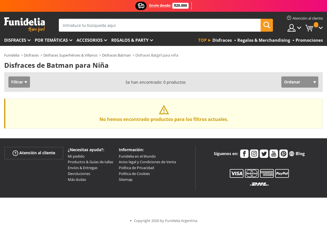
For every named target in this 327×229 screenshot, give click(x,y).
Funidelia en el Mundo (137, 156)
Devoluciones (79, 173)
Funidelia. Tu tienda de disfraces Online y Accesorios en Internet (24, 24)
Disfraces (15, 40)
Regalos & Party (130, 40)
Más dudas (77, 179)
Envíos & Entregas (83, 167)
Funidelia (11, 55)
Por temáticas (51, 40)
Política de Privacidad (136, 167)
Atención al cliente (34, 153)
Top (202, 40)
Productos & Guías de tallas (90, 161)
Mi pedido (76, 156)
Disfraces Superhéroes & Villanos (70, 55)
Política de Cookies (134, 173)
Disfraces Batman (116, 55)
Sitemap (126, 179)
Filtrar (17, 82)
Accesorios (89, 40)
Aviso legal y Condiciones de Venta (147, 161)
